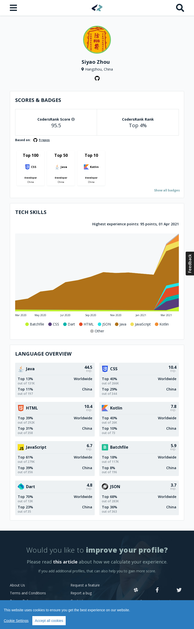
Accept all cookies (49, 621)
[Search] (180, 8)
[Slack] (136, 590)
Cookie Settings (16, 621)
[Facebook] (157, 590)
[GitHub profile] (97, 78)
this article (65, 562)
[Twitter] (179, 590)
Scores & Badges (38, 100)
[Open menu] (14, 8)
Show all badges (167, 190)
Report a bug (81, 593)
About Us (17, 585)
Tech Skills (30, 212)
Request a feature (85, 585)
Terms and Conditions (28, 593)
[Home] (97, 7)
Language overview (43, 353)
